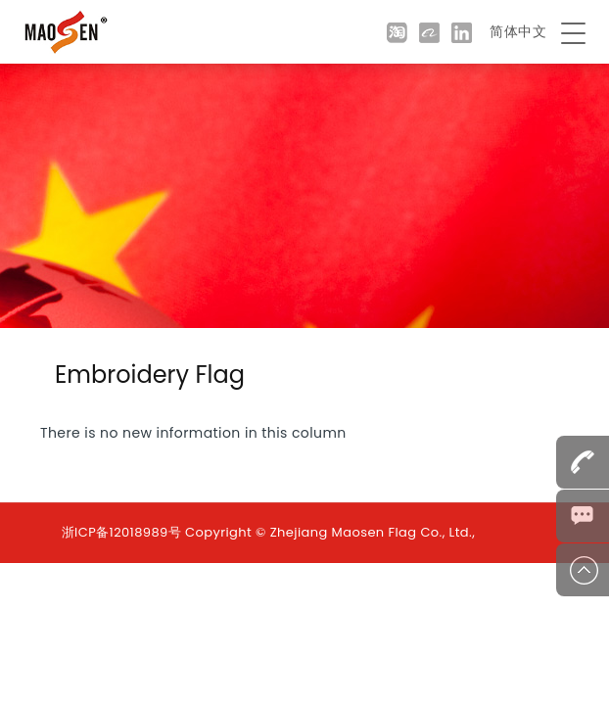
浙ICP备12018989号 (121, 532)
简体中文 (518, 31)
